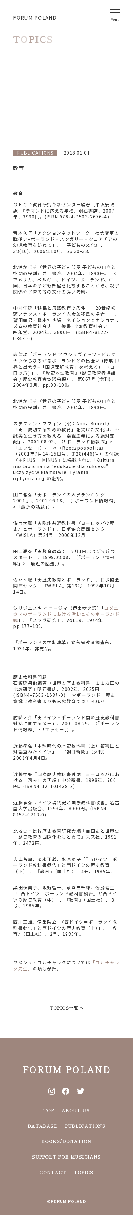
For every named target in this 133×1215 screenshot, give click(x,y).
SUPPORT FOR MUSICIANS (66, 1157)
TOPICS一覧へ (67, 1008)
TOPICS (83, 1172)
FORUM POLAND (34, 17)
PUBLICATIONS (85, 1126)
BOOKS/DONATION (66, 1141)
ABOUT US (76, 1110)
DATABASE (42, 1126)
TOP (48, 1110)
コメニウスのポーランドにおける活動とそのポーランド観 (66, 614)
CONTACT (53, 1172)
